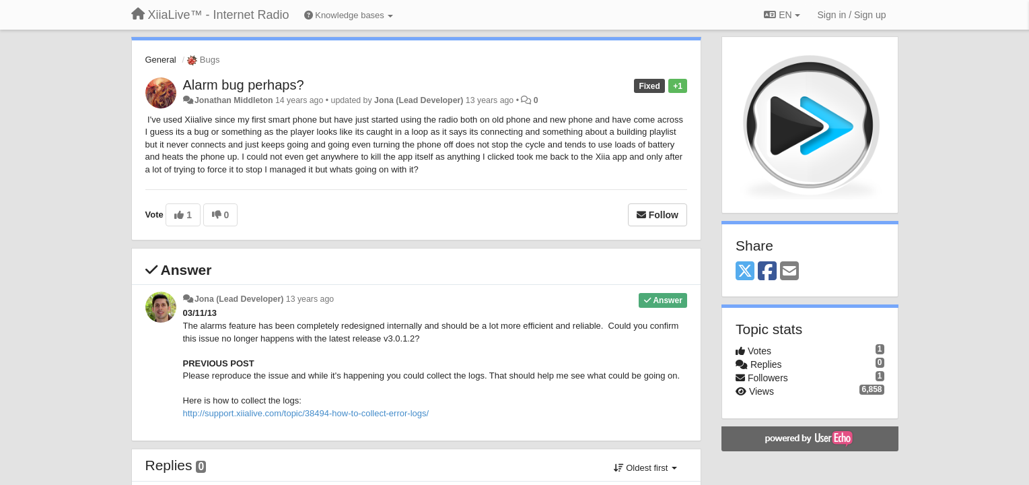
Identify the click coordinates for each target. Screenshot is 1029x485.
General (160, 60)
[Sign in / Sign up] (852, 14)
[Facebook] (767, 272)
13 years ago (310, 299)
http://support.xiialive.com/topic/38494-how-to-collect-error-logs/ (306, 413)
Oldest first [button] (645, 468)
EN (782, 14)
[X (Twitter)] (745, 272)
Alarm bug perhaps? (243, 84)
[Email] (789, 272)
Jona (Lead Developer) (418, 100)
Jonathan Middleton (233, 100)
